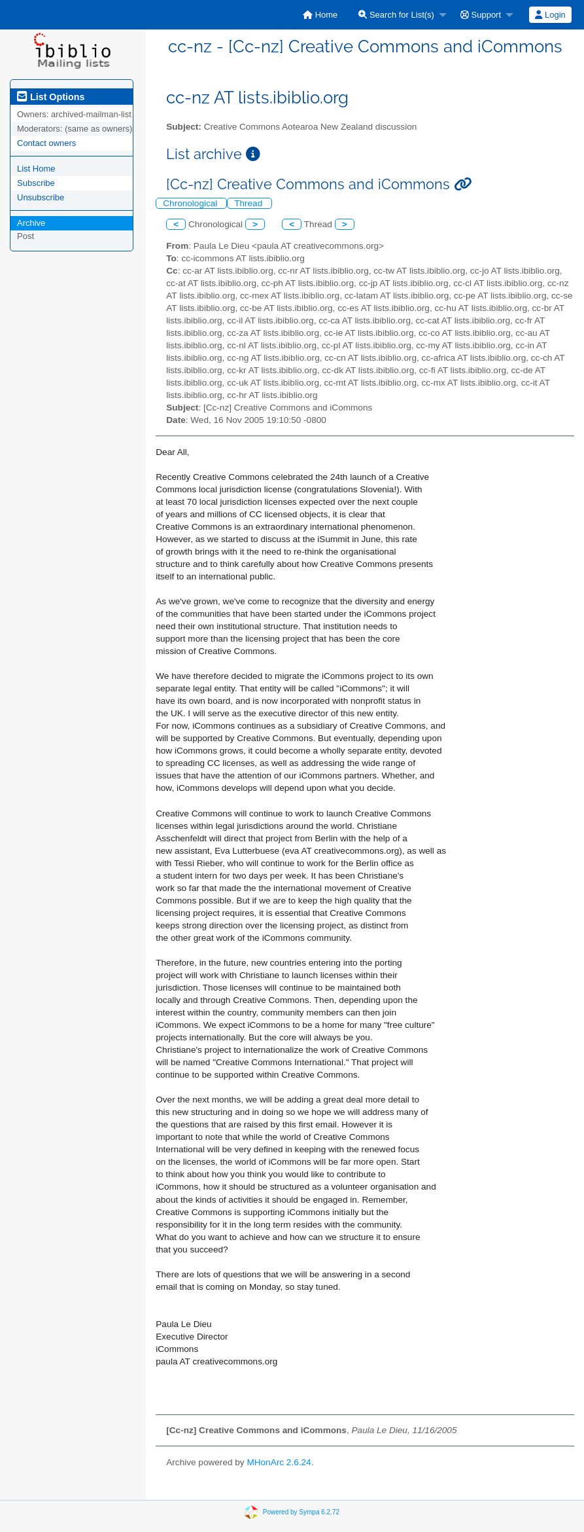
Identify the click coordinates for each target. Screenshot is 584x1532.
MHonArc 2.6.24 (279, 1462)
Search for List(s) (396, 15)
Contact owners (46, 143)
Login (550, 15)
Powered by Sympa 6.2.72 (301, 1511)
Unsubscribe (40, 197)
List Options (50, 97)
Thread (249, 203)
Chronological (191, 203)
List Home (36, 168)
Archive (31, 223)
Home (320, 15)
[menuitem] (320, 14)
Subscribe (36, 183)
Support (480, 15)
